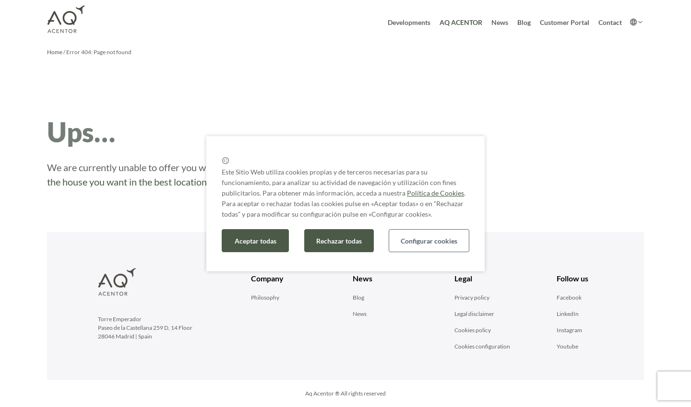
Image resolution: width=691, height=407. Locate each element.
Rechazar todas (339, 241)
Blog (524, 22)
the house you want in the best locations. (130, 181)
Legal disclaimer (474, 313)
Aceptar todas (255, 241)
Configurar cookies (429, 241)
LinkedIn (568, 313)
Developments (409, 22)
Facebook (569, 297)
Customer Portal (564, 22)
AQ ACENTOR (461, 22)
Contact (610, 22)
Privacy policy (471, 297)
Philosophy (265, 297)
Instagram (569, 330)
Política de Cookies (435, 193)
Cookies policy (472, 330)
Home (54, 52)
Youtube (567, 346)
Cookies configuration (482, 346)
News (499, 22)
